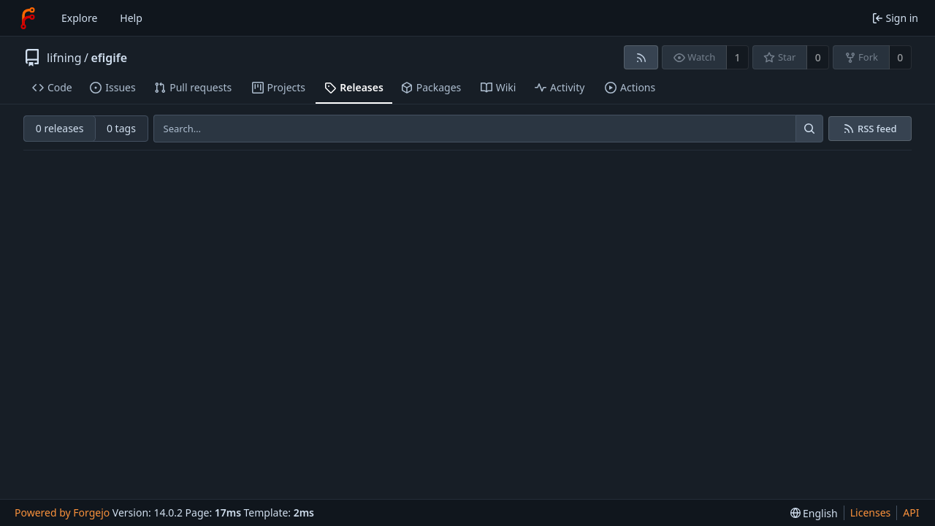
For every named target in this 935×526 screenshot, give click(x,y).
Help (131, 18)
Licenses (870, 512)
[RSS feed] (641, 57)
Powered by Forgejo (62, 512)
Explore (79, 18)
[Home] (27, 18)
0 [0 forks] (900, 57)
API (911, 512)
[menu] (814, 513)
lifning (64, 57)
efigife (109, 57)
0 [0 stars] (818, 57)
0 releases (60, 128)
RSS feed (877, 129)
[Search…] (809, 128)
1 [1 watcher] (738, 57)
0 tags (121, 128)
